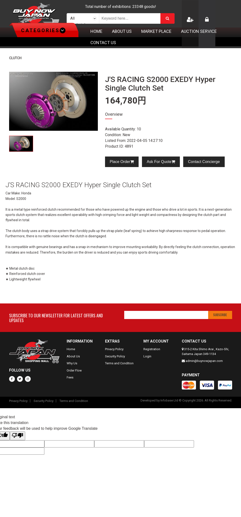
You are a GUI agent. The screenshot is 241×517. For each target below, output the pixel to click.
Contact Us (103, 42)
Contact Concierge (204, 162)
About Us (122, 31)
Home (96, 31)
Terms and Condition (119, 363)
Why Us (72, 363)
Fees (70, 377)
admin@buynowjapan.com (204, 361)
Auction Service (199, 31)
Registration (151, 349)
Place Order (122, 162)
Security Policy (115, 356)
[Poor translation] (17, 435)
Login (147, 356)
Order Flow (74, 370)
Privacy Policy (114, 349)
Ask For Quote (161, 162)
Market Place (156, 31)
